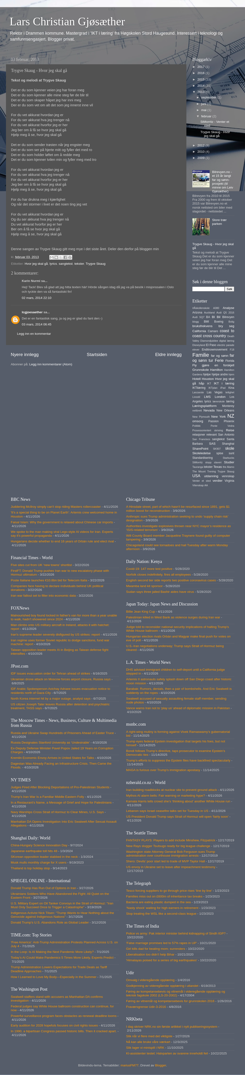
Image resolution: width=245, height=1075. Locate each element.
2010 (201, 151)
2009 (201, 158)
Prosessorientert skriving (207, 430)
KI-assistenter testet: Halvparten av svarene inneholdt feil (167, 1053)
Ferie (219, 360)
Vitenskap (198, 485)
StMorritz (197, 462)
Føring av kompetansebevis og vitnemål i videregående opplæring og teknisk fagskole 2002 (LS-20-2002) (175, 993)
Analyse (228, 308)
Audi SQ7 (198, 317)
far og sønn (219, 355)
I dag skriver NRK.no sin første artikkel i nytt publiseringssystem (171, 1026)
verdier (218, 480)
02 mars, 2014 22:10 (36, 298)
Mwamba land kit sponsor (144, 586)
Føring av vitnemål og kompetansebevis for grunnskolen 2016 (170, 1001)
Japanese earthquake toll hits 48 (34, 851)
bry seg (226, 326)
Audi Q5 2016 (225, 312)
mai (204, 110)
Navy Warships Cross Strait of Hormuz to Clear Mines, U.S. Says (57, 812)
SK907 (217, 448)
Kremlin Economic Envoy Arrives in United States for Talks (52, 758)
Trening (211, 471)
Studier (229, 462)
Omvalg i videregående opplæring (150, 980)
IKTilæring (199, 387)
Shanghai (228, 443)
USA (196, 476)
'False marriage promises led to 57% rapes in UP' (161, 943)
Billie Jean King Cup (140, 611)
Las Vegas (215, 392)
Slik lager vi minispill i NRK (145, 1047)
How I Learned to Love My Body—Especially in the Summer (53, 977)
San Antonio (226, 434)
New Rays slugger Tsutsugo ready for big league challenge (168, 846)
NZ (230, 416)
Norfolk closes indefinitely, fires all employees (158, 574)
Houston (208, 379)
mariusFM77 (130, 1065)
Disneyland (198, 345)
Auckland (209, 312)
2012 (201, 145)
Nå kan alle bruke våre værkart (148, 1042)
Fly (194, 365)
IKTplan (212, 387)
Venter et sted (201, 480)
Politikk (196, 425)
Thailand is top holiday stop (30, 868)
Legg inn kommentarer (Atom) (50, 364)
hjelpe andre (220, 374)
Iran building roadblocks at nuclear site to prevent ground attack (171, 790)
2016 (201, 73)
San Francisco (201, 439)
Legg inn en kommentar (34, 333)
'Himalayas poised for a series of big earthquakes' (161, 960)
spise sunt (225, 453)
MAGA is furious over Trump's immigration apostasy (163, 770)
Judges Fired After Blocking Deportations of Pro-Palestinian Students (60, 787)
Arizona (197, 312)
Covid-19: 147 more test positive (149, 569)
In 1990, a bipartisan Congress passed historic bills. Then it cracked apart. (64, 1031)
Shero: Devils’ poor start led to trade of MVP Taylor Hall (165, 861)
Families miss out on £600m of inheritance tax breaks (164, 896)
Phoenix (229, 421)
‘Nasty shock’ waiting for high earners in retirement (162, 908)
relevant (211, 434)
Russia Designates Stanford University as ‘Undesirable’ (50, 742)
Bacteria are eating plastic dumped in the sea (158, 902)
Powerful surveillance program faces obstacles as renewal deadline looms (64, 1016)
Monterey (228, 406)
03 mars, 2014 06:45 (36, 324)
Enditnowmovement (214, 349)
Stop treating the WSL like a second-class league (161, 913)
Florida (229, 360)
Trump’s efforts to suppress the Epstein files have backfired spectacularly (178, 760)
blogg (195, 321)
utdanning (211, 476)
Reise (230, 430)
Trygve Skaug (96, 263)
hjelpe (207, 374)
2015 (201, 79)
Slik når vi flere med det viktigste (149, 1036)
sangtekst (66, 263)
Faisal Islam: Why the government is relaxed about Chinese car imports (62, 522)
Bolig (231, 321)
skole (229, 448)
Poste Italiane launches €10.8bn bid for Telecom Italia (49, 580)
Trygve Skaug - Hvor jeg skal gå (215, 134)
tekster (79, 263)
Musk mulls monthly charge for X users (39, 862)
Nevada (209, 410)
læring (230, 401)
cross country (214, 336)
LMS (207, 397)
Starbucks (228, 457)
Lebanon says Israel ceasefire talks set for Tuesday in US (167, 811)
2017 (201, 67)
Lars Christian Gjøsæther (67, 21)
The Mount (199, 471)
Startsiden (97, 354)
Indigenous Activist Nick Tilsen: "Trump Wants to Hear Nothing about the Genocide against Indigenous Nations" (62, 914)
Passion (213, 421)
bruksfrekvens (202, 326)
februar (206, 116)
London (220, 397)
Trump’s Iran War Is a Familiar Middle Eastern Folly (47, 797)
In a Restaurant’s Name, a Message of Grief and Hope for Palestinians (61, 802)
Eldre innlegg (168, 354)
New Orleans (225, 410)
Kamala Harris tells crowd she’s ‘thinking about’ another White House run (178, 801)
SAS (212, 443)
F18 (232, 349)
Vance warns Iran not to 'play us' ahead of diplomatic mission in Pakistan (178, 708)
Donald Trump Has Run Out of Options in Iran (43, 888)
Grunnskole (200, 370)
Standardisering (202, 457)
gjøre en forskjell (218, 365)
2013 (201, 92)
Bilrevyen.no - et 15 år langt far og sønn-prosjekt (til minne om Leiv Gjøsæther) (222, 181)
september (209, 97)
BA (208, 317)
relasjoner (198, 434)
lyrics (53, 263)
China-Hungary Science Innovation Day (39, 845)
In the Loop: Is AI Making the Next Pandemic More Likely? (52, 952)
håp (201, 383)
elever (195, 349)
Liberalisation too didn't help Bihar (150, 954)
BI (213, 317)
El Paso (211, 345)
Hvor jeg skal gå (36, 263)
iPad (223, 387)
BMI (206, 321)
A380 (216, 308)
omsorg (197, 421)
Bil (218, 317)
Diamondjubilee (209, 340)
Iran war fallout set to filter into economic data (43, 595)
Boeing (218, 321)
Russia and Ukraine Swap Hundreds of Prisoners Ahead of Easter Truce (62, 733)
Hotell (196, 379)
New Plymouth (201, 416)
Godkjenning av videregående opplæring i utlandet (162, 986)
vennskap (228, 476)
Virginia (229, 480)
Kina (231, 387)
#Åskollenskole (201, 308)
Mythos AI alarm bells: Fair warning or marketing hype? (165, 795)
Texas (217, 467)
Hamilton (216, 370)
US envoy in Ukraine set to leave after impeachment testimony (170, 867)
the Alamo (228, 466)
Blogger (160, 1065)
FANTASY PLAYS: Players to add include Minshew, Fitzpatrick (170, 840)
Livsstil (196, 396)
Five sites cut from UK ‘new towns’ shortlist (41, 565)
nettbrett (197, 410)
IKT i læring (224, 383)
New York (218, 416)
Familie (200, 355)
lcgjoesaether (32, 312)
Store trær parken (219, 222)
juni (204, 104)
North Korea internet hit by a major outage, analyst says (50, 698)
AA (206, 485)
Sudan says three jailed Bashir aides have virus (160, 592)
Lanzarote (198, 392)
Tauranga (197, 466)
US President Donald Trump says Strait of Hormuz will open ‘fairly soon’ (177, 816)
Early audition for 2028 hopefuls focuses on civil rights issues (54, 1025)
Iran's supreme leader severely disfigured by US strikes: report (55, 634)
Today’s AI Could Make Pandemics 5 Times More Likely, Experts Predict (62, 957)
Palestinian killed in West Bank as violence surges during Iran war (173, 617)
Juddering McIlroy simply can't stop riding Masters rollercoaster (56, 506)
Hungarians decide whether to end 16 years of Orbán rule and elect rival (62, 541)
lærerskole (219, 401)
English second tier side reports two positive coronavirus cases (171, 580)
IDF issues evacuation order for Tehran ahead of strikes (50, 673)
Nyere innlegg (25, 354)
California (199, 331)
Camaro (213, 331)
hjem (231, 374)
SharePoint (200, 448)
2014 (201, 85)
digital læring (226, 340)
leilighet (229, 392)
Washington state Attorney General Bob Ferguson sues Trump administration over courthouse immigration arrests (170, 853)
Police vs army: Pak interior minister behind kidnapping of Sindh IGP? (176, 933)
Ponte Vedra (222, 425)
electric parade (225, 345)
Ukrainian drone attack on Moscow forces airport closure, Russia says (61, 679)
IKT (209, 383)
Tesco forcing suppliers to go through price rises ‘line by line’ (169, 890)
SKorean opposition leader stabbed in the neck (44, 857)
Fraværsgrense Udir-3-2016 (146, 1007)
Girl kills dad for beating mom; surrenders (155, 949)
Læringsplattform (204, 406)
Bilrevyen (228, 317)
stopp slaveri (213, 462)
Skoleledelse (201, 453)
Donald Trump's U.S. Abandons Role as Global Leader (50, 922)
